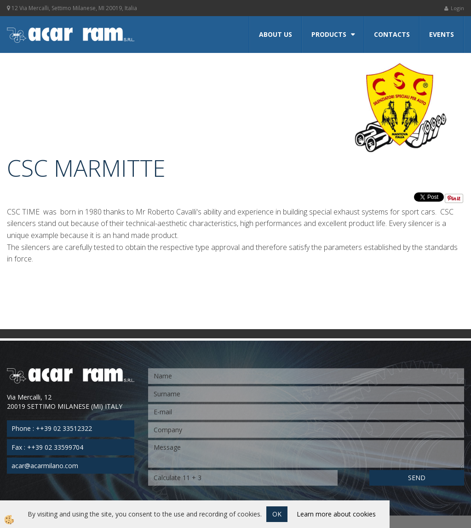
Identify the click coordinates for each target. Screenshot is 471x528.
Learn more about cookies (336, 514)
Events (441, 34)
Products (328, 34)
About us (275, 34)
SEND (416, 477)
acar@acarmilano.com (44, 465)
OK (276, 514)
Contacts (392, 34)
